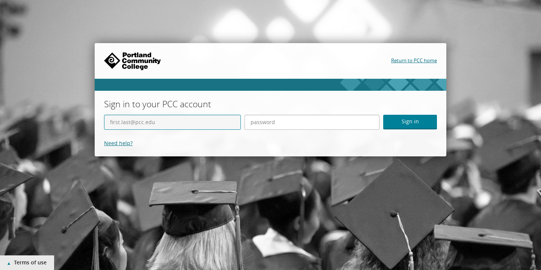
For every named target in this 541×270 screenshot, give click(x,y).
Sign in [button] (410, 121)
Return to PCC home (414, 60)
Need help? (118, 143)
